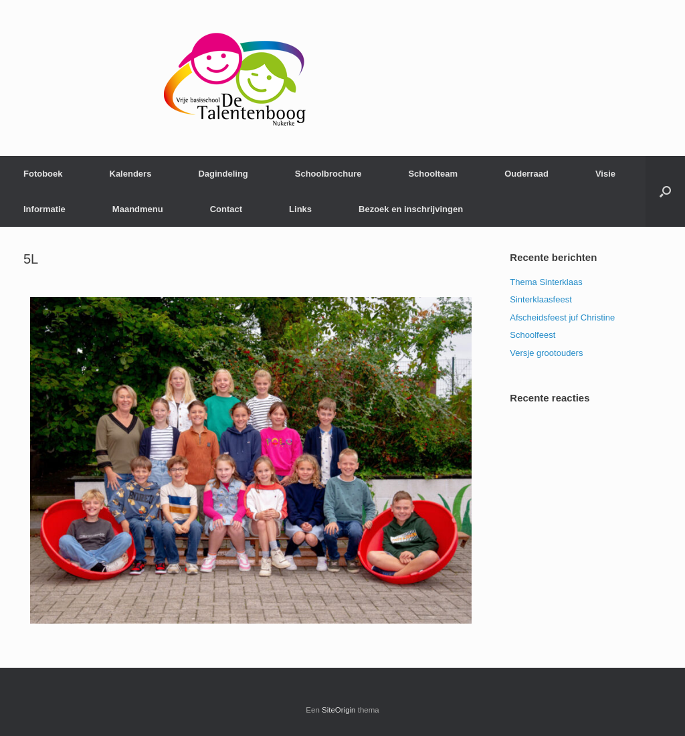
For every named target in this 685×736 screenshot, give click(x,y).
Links (300, 209)
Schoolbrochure (328, 174)
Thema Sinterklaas (546, 282)
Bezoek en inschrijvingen (411, 209)
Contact (226, 209)
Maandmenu (137, 209)
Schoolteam (433, 174)
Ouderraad (526, 174)
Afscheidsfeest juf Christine (562, 317)
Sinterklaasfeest (541, 299)
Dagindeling (223, 174)
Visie (605, 174)
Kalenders (131, 174)
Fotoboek (43, 174)
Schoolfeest (532, 335)
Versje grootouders (546, 353)
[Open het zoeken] (665, 191)
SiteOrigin (339, 710)
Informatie (44, 209)
